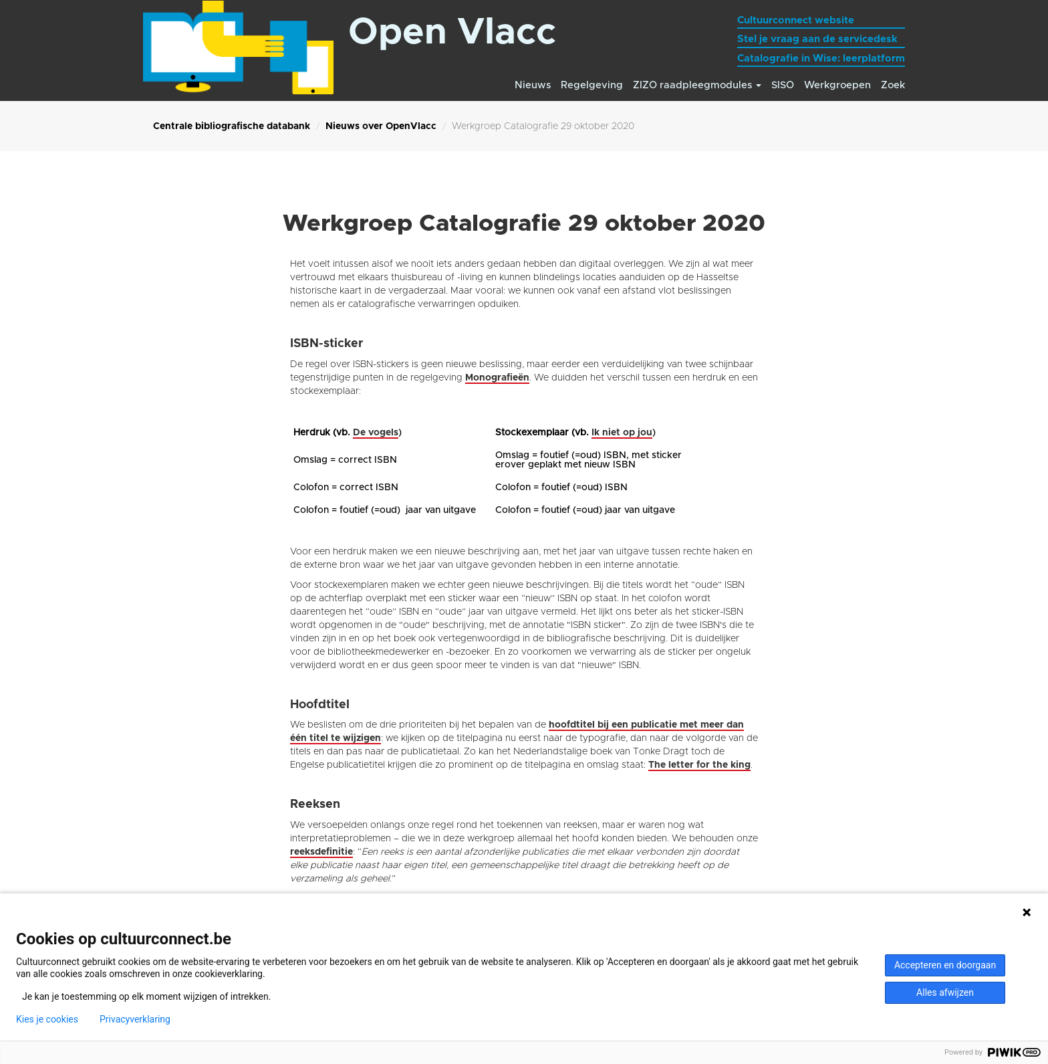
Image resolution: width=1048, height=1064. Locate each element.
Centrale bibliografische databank (231, 126)
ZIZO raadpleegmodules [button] (697, 85)
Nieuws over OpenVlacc (380, 126)
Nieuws (533, 85)
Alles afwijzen (945, 992)
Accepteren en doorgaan (945, 965)
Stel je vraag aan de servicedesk (817, 39)
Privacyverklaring (135, 1019)
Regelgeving (592, 85)
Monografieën (497, 378)
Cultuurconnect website (795, 20)
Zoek (893, 85)
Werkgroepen (837, 85)
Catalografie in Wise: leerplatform (821, 59)
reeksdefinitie (321, 852)
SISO (782, 85)
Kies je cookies (47, 1019)
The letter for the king (699, 765)
